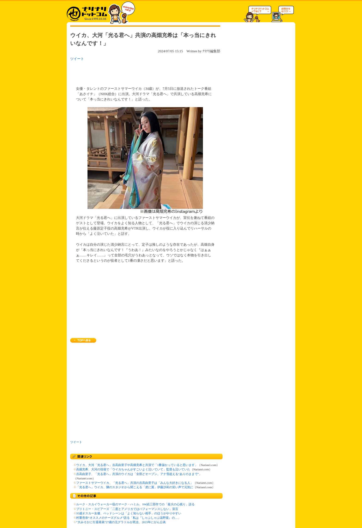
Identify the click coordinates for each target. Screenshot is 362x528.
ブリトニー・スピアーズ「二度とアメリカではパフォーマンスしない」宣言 (127, 509)
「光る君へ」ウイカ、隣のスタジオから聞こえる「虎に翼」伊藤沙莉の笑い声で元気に (134, 487)
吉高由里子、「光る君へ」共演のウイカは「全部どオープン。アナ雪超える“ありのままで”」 (139, 474)
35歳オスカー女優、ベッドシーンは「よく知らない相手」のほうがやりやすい (128, 513)
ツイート (77, 59)
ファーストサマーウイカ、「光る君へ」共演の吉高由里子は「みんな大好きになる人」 (134, 483)
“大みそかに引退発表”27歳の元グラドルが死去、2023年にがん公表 (121, 522)
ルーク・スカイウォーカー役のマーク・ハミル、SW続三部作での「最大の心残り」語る (135, 504)
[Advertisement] (130, 72)
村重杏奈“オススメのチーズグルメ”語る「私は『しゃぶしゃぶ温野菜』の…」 (128, 517)
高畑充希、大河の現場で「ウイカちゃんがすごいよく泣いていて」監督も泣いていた (133, 469)
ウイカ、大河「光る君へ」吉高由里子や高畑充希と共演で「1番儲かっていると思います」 (137, 465)
